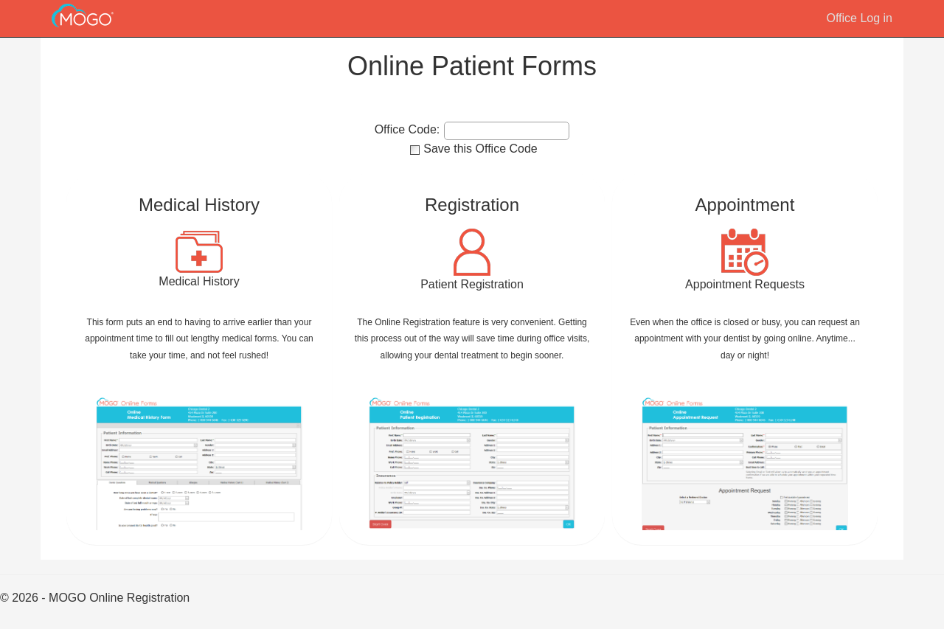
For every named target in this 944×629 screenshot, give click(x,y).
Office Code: (407, 130)
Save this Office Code (480, 148)
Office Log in (859, 18)
